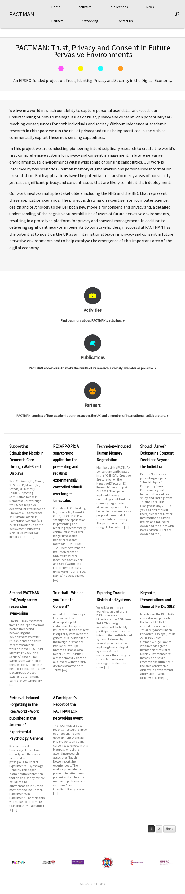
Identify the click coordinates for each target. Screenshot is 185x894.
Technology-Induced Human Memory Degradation (113, 453)
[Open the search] (177, 14)
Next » (169, 829)
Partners (57, 21)
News (150, 7)
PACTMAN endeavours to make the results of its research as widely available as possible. (92, 368)
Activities (85, 7)
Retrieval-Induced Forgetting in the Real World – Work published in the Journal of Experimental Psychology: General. (26, 718)
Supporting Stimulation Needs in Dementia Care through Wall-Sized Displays (26, 460)
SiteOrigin (88, 884)
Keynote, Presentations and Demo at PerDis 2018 (157, 599)
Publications (119, 7)
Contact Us (125, 21)
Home (55, 7)
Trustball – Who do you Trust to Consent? (68, 599)
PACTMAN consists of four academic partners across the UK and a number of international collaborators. (92, 415)
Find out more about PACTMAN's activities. (93, 320)
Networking (90, 21)
